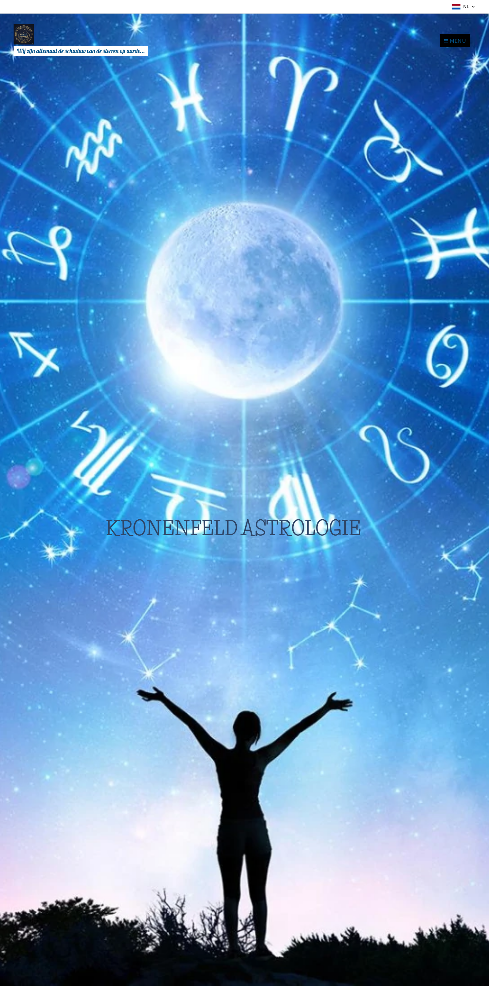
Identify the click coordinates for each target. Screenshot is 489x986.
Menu (455, 41)
